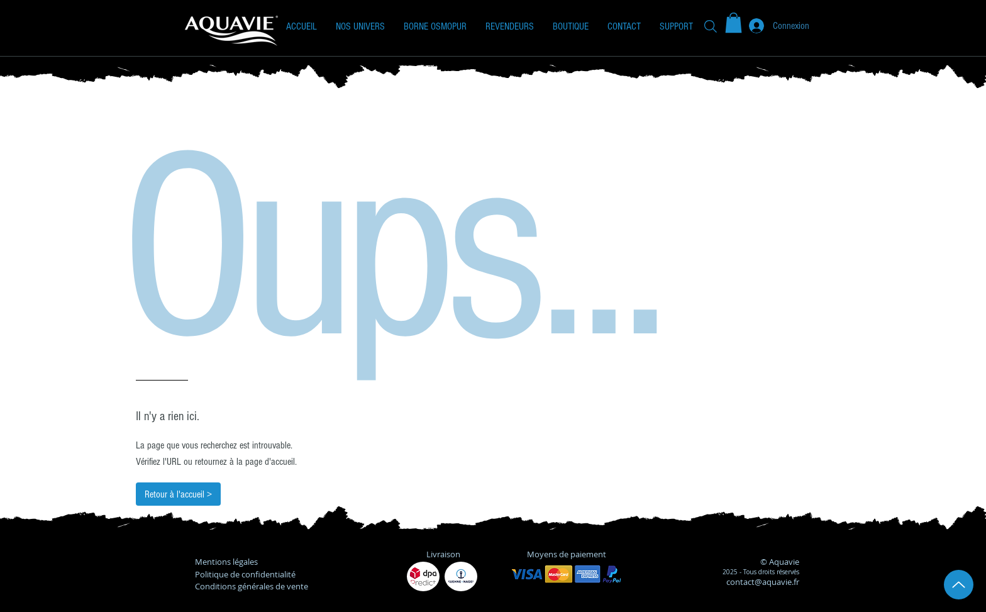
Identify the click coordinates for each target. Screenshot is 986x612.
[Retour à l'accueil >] (178, 494)
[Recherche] (710, 26)
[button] (360, 26)
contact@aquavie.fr (762, 581)
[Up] (958, 584)
